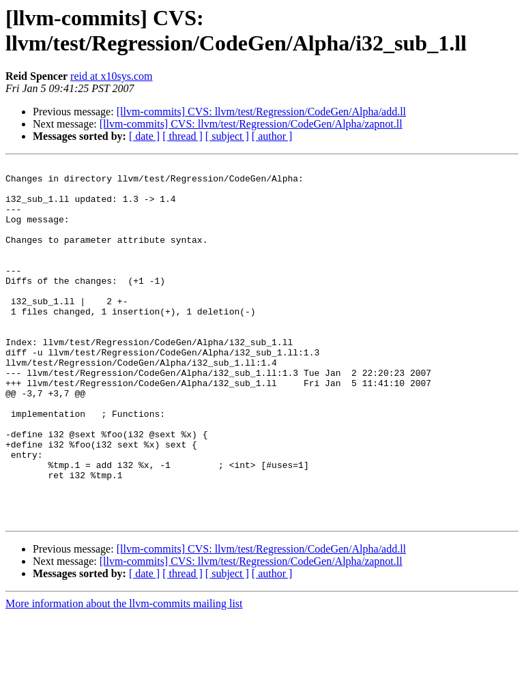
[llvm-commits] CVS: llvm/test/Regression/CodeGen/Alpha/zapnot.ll (251, 124)
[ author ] (272, 136)
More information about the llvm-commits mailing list (124, 675)
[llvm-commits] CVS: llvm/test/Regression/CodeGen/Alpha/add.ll (261, 111)
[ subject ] (227, 136)
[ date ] (144, 136)
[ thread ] (182, 136)
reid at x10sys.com (111, 76)
